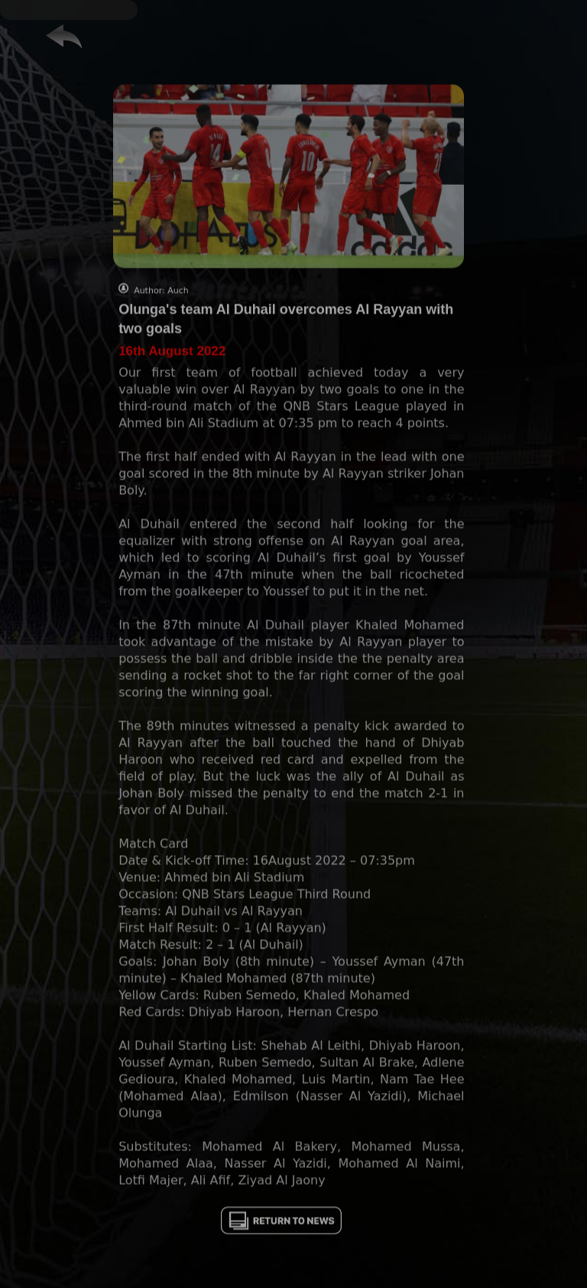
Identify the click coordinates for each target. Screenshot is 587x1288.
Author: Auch (161, 314)
